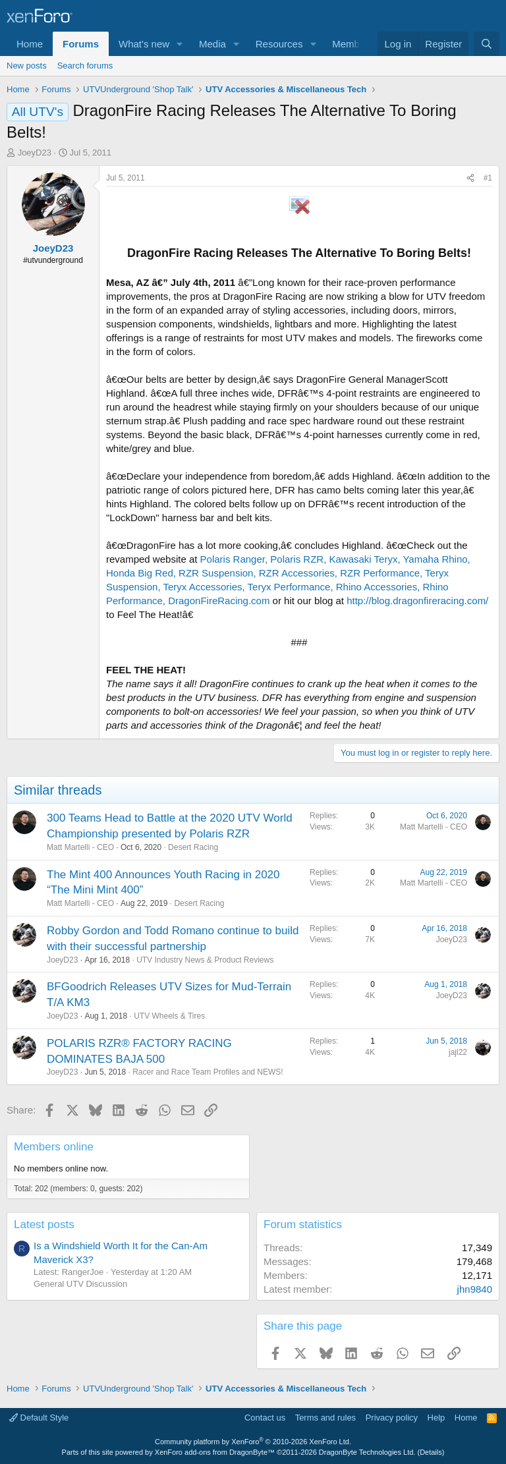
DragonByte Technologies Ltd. (367, 1452)
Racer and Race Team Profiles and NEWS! (207, 1072)
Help (436, 1417)
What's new (144, 43)
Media (212, 43)
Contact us (264, 1417)
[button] (180, 44)
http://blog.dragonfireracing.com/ (417, 600)
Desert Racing (193, 847)
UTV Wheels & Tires (169, 1016)
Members (353, 43)
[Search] (486, 44)
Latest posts (44, 1224)
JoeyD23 (34, 152)
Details (431, 1452)
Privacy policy (392, 1417)
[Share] (470, 178)
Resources (279, 43)
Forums (81, 43)
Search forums (85, 65)
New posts (27, 65)
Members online (54, 1146)
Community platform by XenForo (253, 1442)
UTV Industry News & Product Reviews (204, 960)
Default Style (39, 1417)
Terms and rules (325, 1417)
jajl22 (458, 1052)
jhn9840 (474, 1289)
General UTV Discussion (80, 1284)
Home (29, 43)
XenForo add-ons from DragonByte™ (215, 1452)
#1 (488, 178)
